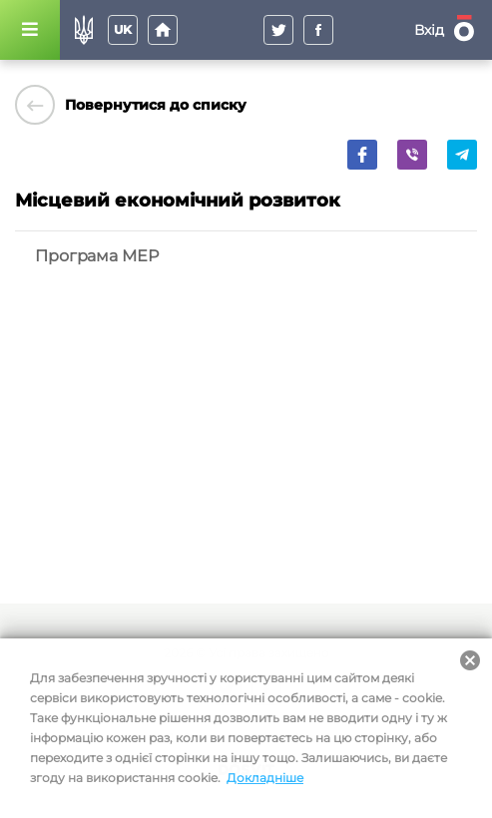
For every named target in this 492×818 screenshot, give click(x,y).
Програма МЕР (97, 255)
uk (123, 29)
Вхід (429, 30)
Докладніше (265, 777)
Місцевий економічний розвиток (177, 200)
